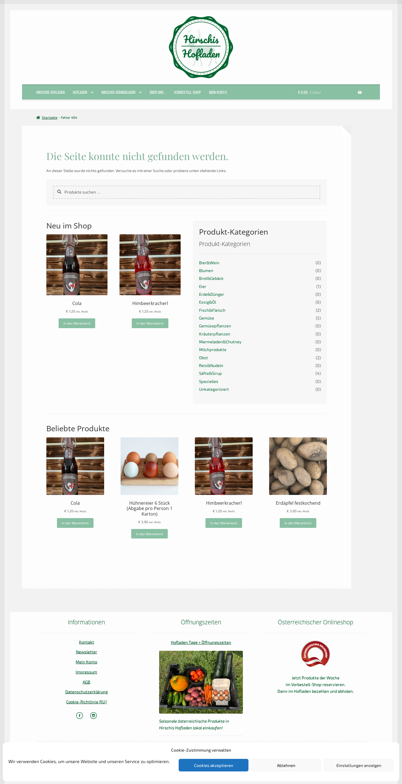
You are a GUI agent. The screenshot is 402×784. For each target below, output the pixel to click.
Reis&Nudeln (211, 365)
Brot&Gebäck (211, 278)
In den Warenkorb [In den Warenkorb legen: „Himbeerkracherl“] (150, 323)
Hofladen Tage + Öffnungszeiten (201, 642)
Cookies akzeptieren (213, 765)
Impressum (86, 671)
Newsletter (86, 651)
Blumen (206, 270)
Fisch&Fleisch (212, 310)
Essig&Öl (207, 301)
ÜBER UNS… (158, 92)
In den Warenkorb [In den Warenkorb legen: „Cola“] (76, 323)
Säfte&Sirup (210, 373)
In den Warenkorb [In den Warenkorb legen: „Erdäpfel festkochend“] (298, 523)
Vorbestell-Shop (187, 92)
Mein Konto (218, 92)
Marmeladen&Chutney (220, 341)
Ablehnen (286, 765)
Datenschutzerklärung (86, 691)
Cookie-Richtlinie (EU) (86, 701)
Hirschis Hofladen (50, 92)
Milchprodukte (212, 349)
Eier (202, 286)
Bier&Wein (209, 262)
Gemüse (206, 317)
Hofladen (80, 92)
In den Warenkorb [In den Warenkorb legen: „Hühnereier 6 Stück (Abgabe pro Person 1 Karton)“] (149, 534)
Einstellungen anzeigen (358, 765)
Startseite (49, 117)
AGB (86, 681)
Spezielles (208, 381)
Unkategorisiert (214, 389)
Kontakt (86, 641)
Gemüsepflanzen (215, 325)
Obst (203, 357)
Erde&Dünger (211, 294)
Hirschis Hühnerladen (118, 92)
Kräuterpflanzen (214, 333)
